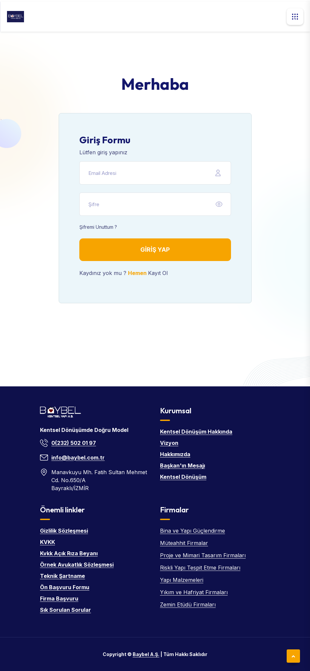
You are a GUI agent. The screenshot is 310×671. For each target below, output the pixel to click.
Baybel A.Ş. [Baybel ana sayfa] (146, 654)
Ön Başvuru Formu (64, 587)
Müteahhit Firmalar (184, 543)
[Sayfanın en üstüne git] (293, 656)
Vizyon (169, 443)
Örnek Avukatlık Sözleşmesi (77, 564)
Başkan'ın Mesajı (182, 465)
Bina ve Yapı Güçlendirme (192, 530)
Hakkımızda (175, 454)
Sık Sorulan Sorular (65, 609)
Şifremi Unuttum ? (98, 227)
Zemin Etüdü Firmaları (188, 604)
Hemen (138, 273)
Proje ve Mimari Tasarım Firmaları (203, 555)
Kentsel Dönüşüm (183, 476)
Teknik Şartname (62, 576)
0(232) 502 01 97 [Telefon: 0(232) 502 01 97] (73, 443)
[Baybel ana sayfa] (15, 16)
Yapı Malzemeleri (181, 580)
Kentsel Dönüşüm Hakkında (196, 431)
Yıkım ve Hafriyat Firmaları (194, 592)
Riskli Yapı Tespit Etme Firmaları (200, 567)
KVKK (47, 542)
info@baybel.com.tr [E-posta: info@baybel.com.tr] (78, 457)
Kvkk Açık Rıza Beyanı (69, 553)
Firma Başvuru (59, 598)
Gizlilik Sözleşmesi (64, 530)
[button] (295, 16)
